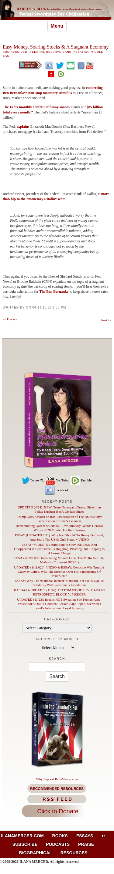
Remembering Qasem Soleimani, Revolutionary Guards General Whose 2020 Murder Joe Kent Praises (59, 528)
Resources (74, 852)
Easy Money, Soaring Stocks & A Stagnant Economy (56, 47)
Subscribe (24, 844)
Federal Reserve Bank (50, 51)
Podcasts (58, 844)
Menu (57, 26)
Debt (24, 51)
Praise (86, 844)
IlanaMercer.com (22, 835)
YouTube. (57, 480)
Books (60, 835)
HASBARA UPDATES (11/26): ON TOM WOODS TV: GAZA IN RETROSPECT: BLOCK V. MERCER (59, 592)
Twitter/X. (33, 480)
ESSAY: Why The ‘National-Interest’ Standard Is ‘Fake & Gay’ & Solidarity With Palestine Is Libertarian (59, 583)
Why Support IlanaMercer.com (57, 779)
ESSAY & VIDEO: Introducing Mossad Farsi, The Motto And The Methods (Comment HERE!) (59, 560)
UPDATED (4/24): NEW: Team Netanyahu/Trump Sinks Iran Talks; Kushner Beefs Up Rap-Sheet (59, 509)
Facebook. (56, 490)
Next (106, 320)
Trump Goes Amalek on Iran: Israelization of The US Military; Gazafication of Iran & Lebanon (59, 519)
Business (11, 51)
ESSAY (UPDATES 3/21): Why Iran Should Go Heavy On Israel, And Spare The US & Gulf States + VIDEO (59, 537)
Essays (84, 835)
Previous (10, 319)
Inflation (81, 51)
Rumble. (81, 480)
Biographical (35, 852)
